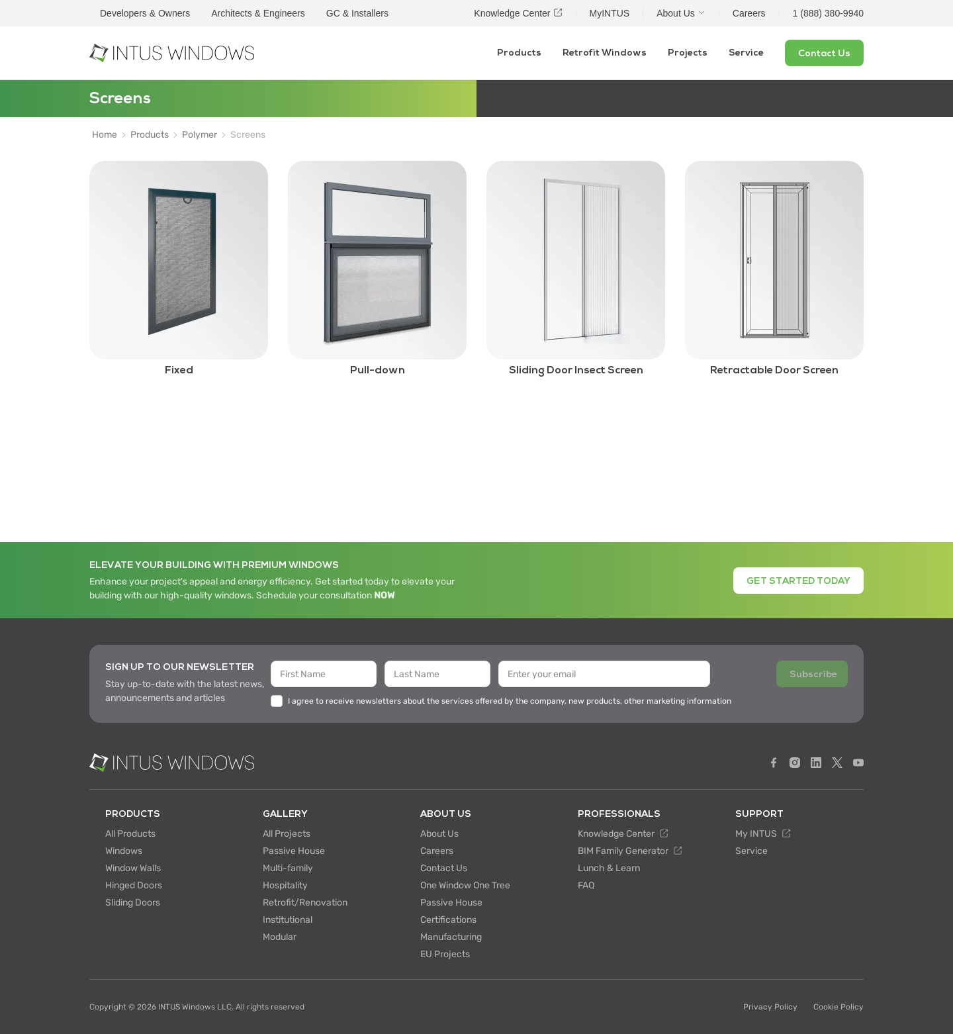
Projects (687, 52)
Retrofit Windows (605, 52)
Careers (436, 851)
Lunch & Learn (609, 868)
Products (519, 52)
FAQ (586, 885)
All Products (130, 833)
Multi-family (288, 868)
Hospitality (285, 885)
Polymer (199, 135)
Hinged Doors (133, 885)
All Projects (286, 833)
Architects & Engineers (258, 13)
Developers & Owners (145, 13)
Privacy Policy (770, 1006)
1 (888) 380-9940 (828, 13)
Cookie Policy (838, 1006)
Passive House (294, 851)
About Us (439, 833)
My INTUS (763, 833)
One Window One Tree (465, 885)
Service (746, 52)
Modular (279, 937)
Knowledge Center (623, 833)
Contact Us (443, 868)
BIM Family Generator (630, 851)
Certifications (448, 919)
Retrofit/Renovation (305, 902)
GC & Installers (357, 13)
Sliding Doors (132, 902)
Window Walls (133, 868)
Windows (123, 851)
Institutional (287, 919)
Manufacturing (451, 937)
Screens (247, 135)
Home (104, 135)
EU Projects (445, 954)
